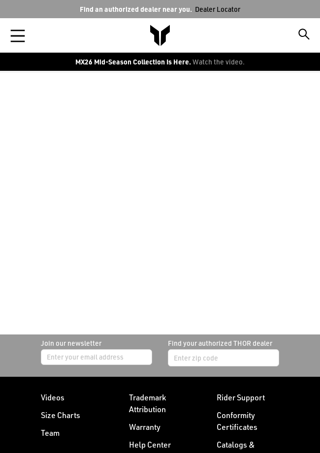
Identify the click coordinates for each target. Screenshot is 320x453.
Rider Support (241, 397)
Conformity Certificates (237, 421)
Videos (52, 397)
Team (50, 433)
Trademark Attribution (147, 403)
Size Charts (60, 415)
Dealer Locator (217, 9)
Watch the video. (218, 62)
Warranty (144, 427)
